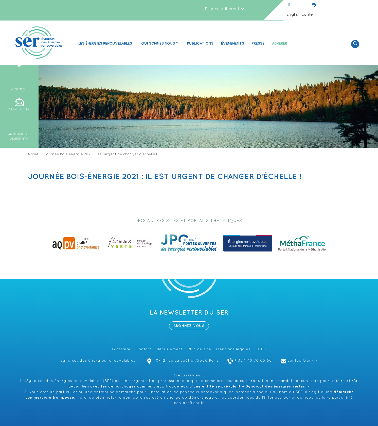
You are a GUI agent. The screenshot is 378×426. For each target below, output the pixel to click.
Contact (144, 349)
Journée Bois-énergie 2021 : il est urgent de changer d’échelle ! (164, 176)
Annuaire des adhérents (19, 136)
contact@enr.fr (298, 360)
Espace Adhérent (224, 9)
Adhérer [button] (280, 43)
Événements (232, 43)
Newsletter (19, 109)
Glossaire (121, 349)
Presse (258, 43)
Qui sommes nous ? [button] (160, 43)
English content (301, 14)
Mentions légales (233, 349)
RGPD (261, 349)
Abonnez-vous (189, 325)
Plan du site (199, 349)
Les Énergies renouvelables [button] (106, 43)
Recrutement (170, 349)
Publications (200, 43)
